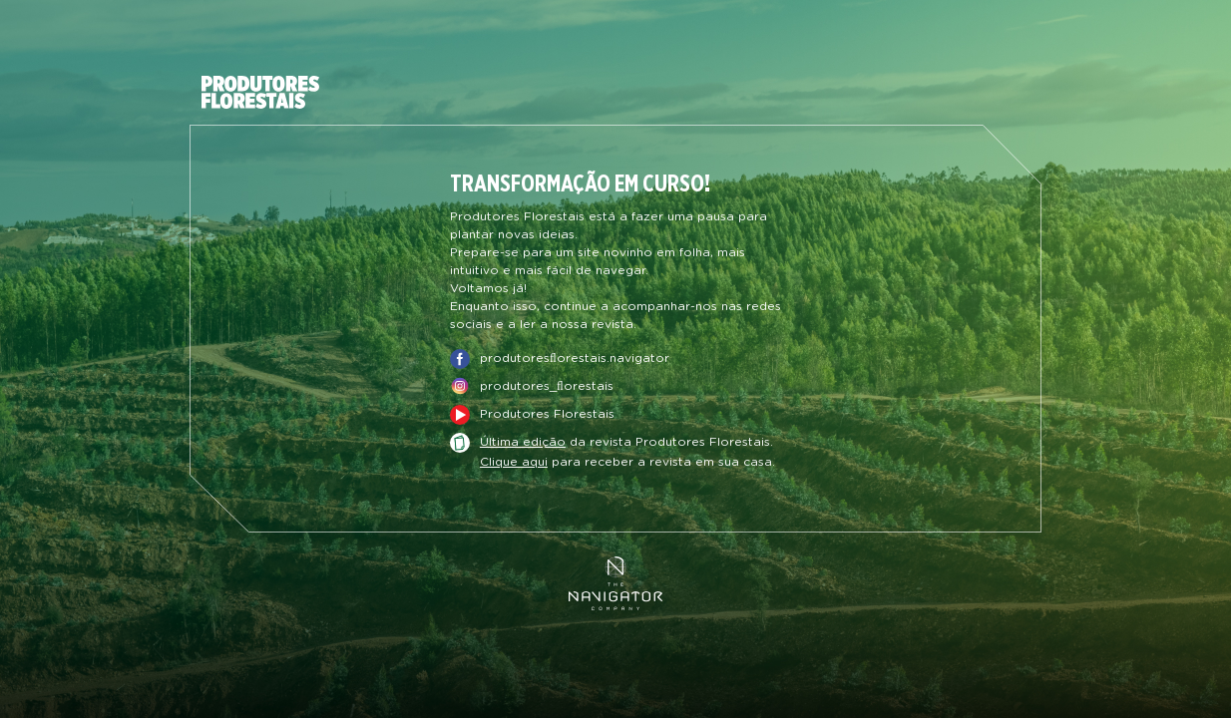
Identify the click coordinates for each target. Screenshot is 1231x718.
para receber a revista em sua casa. (627, 462)
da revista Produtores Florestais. (626, 443)
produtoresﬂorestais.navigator (574, 358)
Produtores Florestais (547, 414)
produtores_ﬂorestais (547, 386)
